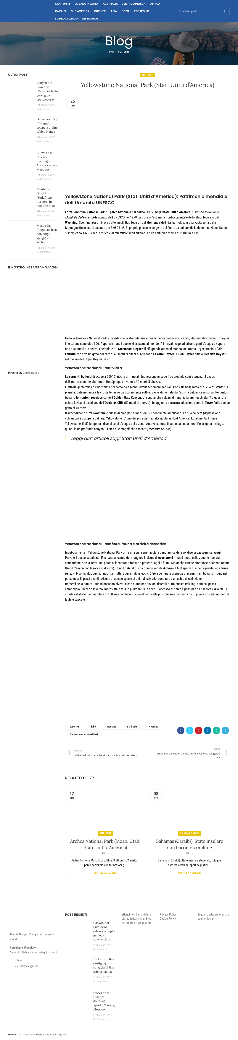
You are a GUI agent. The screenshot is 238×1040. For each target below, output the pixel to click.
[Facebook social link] (180, 730)
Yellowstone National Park (84, 734)
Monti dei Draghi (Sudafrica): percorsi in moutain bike (46, 197)
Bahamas (185, 833)
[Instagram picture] (16, 281)
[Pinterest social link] (198, 730)
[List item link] (34, 966)
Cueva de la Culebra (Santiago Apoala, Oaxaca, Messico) (47, 161)
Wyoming (153, 726)
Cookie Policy (168, 918)
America (74, 726)
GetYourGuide (31, 373)
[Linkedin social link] (207, 730)
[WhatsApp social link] (216, 730)
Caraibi (195, 833)
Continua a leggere (105, 873)
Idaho (93, 726)
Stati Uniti (123, 52)
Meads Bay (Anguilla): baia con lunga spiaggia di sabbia (47, 234)
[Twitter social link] (189, 730)
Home (111, 52)
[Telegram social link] (225, 730)
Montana (111, 726)
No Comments (44, 109)
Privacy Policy (168, 914)
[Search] (203, 11)
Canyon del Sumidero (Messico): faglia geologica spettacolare (47, 91)
